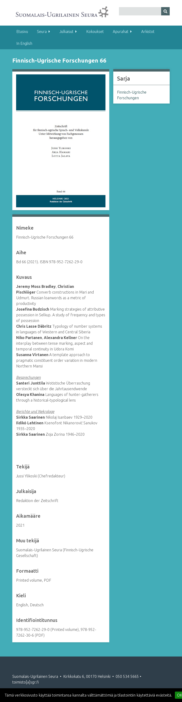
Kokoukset (95, 31)
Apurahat (120, 31)
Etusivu (22, 31)
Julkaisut (66, 31)
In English (24, 43)
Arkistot (148, 31)
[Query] (144, 11)
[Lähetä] (165, 11)
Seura (42, 31)
